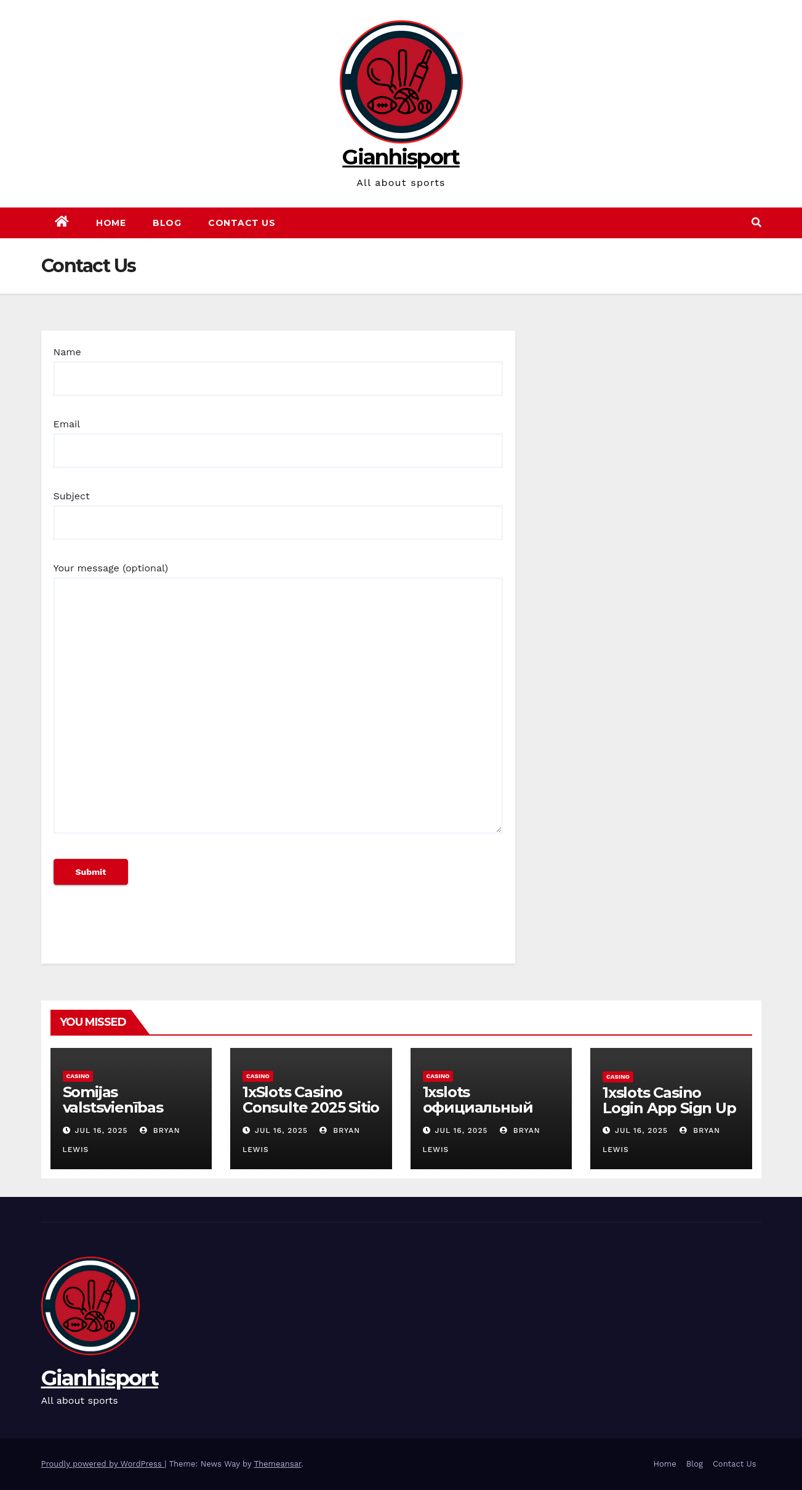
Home (111, 222)
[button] (756, 222)
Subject (278, 509)
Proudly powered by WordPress (103, 1463)
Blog (167, 222)
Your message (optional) (278, 703)
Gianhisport (400, 157)
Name (278, 365)
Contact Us (241, 222)
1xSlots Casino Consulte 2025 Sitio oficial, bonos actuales (311, 1115)
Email (278, 437)
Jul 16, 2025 (100, 1130)
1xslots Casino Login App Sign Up (669, 1100)
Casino (78, 1076)
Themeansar (277, 1463)
